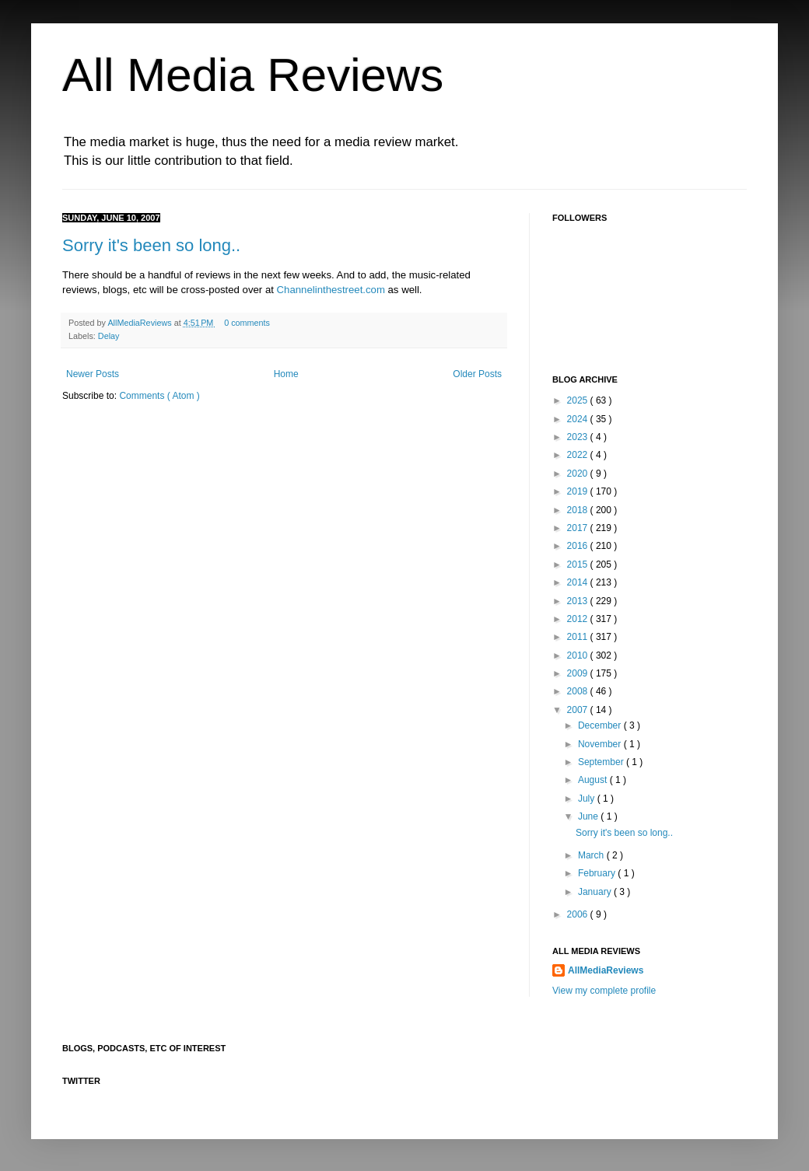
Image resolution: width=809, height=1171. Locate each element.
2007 (578, 709)
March (592, 855)
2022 (578, 454)
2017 (578, 528)
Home (286, 374)
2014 (578, 582)
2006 (578, 914)
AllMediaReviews (140, 322)
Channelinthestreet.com (331, 289)
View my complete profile (604, 990)
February (598, 873)
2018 (578, 510)
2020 (578, 473)
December (601, 725)
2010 (578, 655)
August (594, 779)
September (602, 762)
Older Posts (477, 374)
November (601, 744)
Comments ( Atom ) (159, 395)
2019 (578, 491)
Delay (109, 336)
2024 (578, 419)
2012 (578, 618)
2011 (578, 636)
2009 (578, 673)
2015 (578, 564)
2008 (578, 691)
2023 (578, 437)
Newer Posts (92, 374)
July (587, 798)
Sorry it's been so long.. (151, 245)
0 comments (247, 322)
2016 (578, 545)
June (589, 816)
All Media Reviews (252, 75)
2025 (578, 400)
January (596, 891)
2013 (578, 601)
